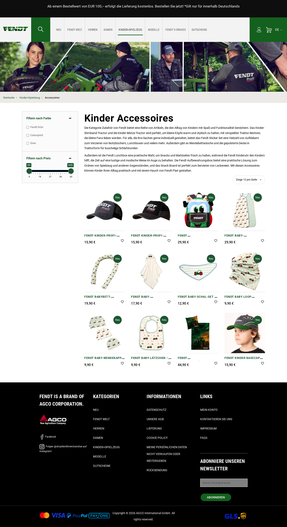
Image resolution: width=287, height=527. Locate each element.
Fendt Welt (101, 419)
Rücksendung (157, 470)
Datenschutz (156, 409)
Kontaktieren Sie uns (216, 419)
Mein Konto (209, 409)
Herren (98, 428)
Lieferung (154, 428)
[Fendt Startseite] (15, 24)
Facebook (47, 436)
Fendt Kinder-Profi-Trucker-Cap (100, 238)
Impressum (208, 428)
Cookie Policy (157, 437)
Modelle (99, 456)
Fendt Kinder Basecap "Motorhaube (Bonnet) (242, 360)
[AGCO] (52, 419)
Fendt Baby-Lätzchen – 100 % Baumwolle (149, 360)
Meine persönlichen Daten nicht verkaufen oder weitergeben (167, 453)
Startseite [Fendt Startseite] (9, 97)
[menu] (150, 29)
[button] (122, 241)
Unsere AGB (155, 419)
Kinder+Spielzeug (30, 97)
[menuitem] (58, 29)
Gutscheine (101, 465)
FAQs (203, 437)
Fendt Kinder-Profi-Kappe (147, 238)
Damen (98, 437)
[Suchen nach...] (40, 30)
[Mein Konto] (259, 30)
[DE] (278, 29)
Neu (96, 409)
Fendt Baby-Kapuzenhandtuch (146, 299)
